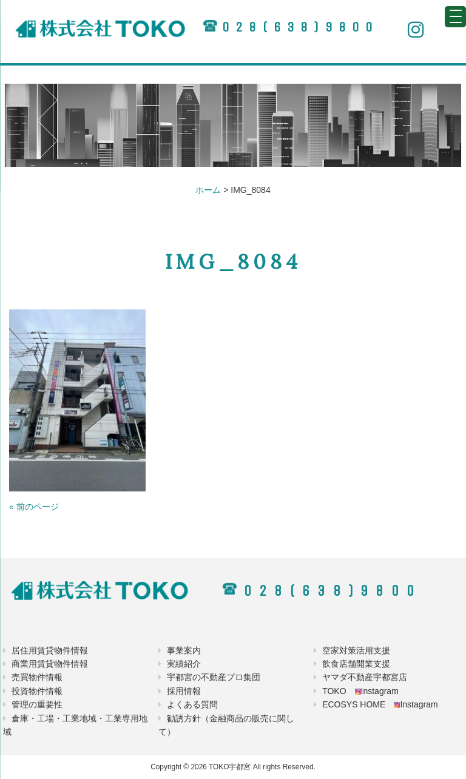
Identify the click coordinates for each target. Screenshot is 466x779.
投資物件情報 (37, 691)
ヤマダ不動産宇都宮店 (364, 677)
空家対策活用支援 (356, 650)
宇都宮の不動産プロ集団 (213, 677)
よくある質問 (192, 704)
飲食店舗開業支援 (356, 664)
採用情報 (184, 691)
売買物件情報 (37, 677)
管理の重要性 (37, 704)
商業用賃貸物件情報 (50, 664)
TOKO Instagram (360, 691)
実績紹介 (184, 664)
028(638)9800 (300, 27)
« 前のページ (34, 506)
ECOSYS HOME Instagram (380, 704)
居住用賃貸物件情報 (50, 650)
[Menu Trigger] (455, 16)
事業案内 (184, 650)
